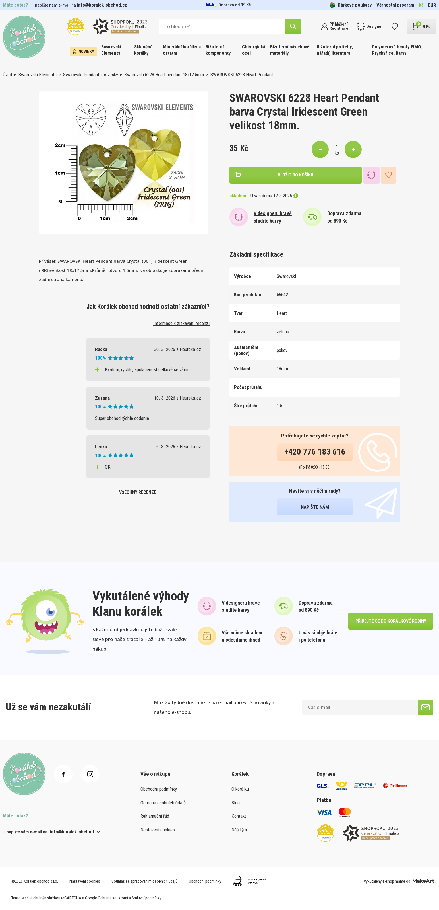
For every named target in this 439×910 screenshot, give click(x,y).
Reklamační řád (154, 816)
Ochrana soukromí (113, 898)
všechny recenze (137, 492)
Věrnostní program (395, 5)
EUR (432, 5)
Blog (235, 803)
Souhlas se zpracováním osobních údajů (144, 881)
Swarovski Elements (111, 50)
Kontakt (238, 816)
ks (337, 153)
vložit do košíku (295, 175)
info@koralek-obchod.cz (102, 5)
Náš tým (239, 830)
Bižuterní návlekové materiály (289, 50)
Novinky (83, 51)
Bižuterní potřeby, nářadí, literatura (335, 50)
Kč (421, 5)
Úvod (7, 74)
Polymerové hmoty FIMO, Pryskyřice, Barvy (397, 50)
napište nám (315, 507)
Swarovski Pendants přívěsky (90, 74)
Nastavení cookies (157, 830)
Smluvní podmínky (146, 898)
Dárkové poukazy (350, 5)
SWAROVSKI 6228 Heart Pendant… (243, 74)
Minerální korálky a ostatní (182, 50)
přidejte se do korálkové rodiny (390, 621)
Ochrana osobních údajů (163, 803)
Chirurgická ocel (253, 50)
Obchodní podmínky (158, 789)
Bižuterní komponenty (218, 50)
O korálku (240, 789)
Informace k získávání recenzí (181, 323)
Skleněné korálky (143, 50)
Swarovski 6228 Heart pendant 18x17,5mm (164, 74)
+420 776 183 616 (314, 452)
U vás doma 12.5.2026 (274, 195)
